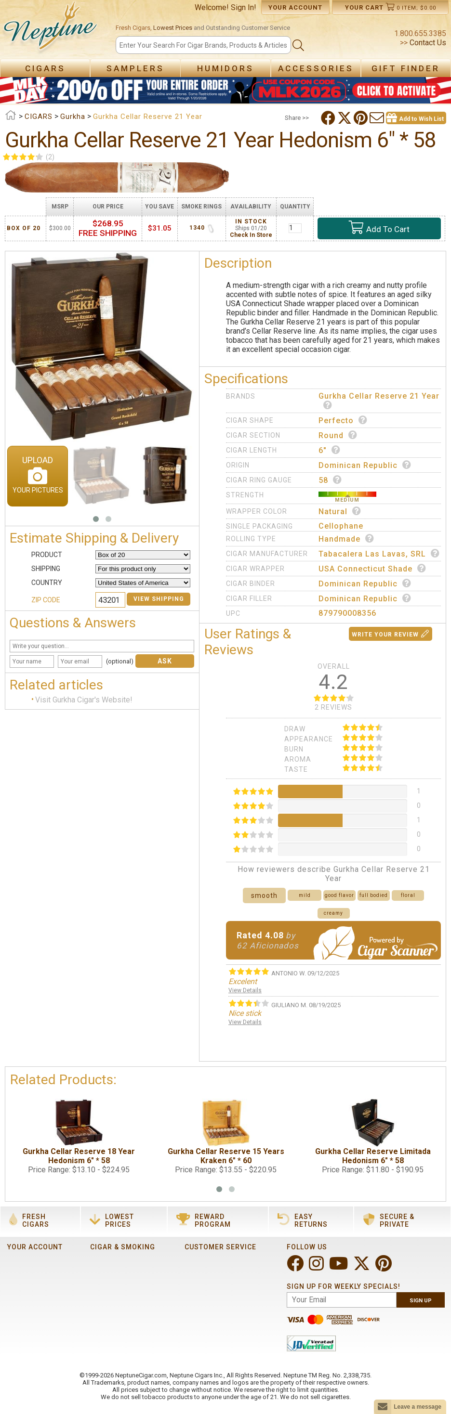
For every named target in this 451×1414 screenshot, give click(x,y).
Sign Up (421, 1300)
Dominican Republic (364, 465)
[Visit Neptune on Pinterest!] (384, 1267)
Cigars (45, 68)
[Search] (203, 45)
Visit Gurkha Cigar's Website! (84, 699)
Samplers (135, 68)
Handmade (346, 539)
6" (329, 450)
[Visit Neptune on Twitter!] (362, 1267)
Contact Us (427, 42)
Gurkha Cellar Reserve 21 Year (378, 400)
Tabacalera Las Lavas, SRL (379, 553)
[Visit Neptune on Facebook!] (296, 1267)
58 (330, 480)
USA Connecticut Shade (372, 568)
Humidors (225, 68)
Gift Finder (405, 68)
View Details (245, 990)
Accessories (316, 68)
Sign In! (243, 7)
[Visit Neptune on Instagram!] (317, 1267)
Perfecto (343, 420)
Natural (339, 511)
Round (338, 435)
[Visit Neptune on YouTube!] (339, 1267)
